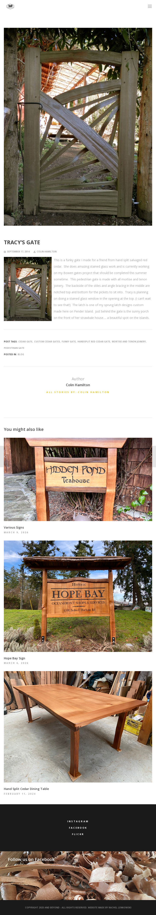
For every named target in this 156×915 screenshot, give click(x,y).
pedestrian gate (14, 347)
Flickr (78, 834)
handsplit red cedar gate (93, 341)
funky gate (69, 341)
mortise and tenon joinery (129, 341)
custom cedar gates (47, 341)
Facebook (78, 827)
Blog (21, 354)
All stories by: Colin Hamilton (77, 392)
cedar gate (25, 341)
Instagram (78, 821)
